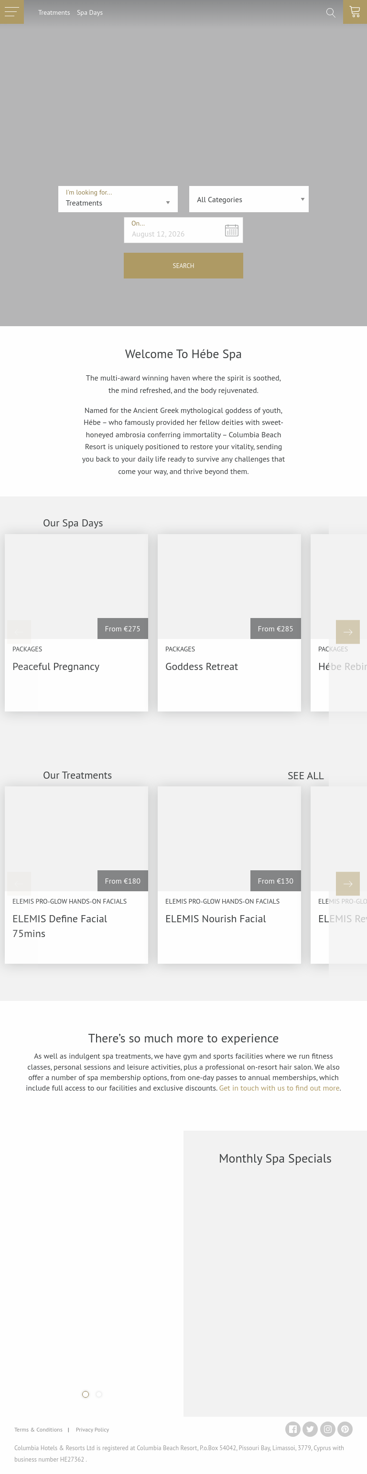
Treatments (54, 12)
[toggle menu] (12, 12)
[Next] (348, 631)
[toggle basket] (355, 12)
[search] (331, 13)
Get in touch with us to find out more (279, 1088)
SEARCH (183, 266)
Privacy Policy (92, 1429)
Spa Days (90, 12)
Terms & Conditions (38, 1429)
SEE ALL (306, 775)
